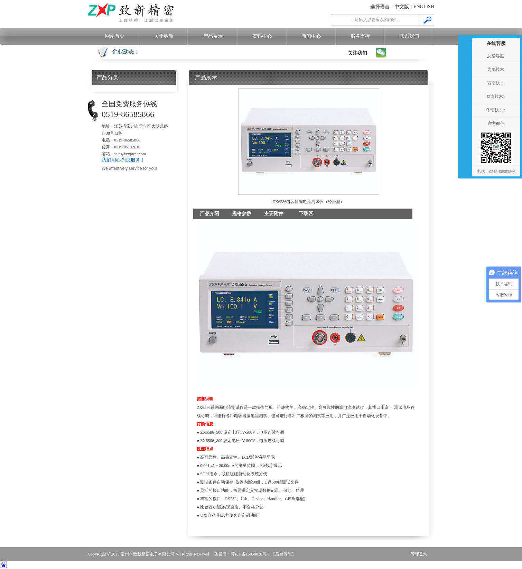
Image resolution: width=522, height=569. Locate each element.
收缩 (464, 97)
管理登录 (419, 554)
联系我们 (409, 36)
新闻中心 (311, 36)
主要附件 (273, 213)
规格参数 (241, 213)
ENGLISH (423, 6)
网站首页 (114, 36)
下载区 (306, 213)
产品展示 (213, 36)
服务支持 (360, 36)
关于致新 (164, 36)
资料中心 (262, 36)
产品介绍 (209, 213)
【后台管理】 (283, 554)
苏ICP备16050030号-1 (250, 554)
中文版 (401, 6)
